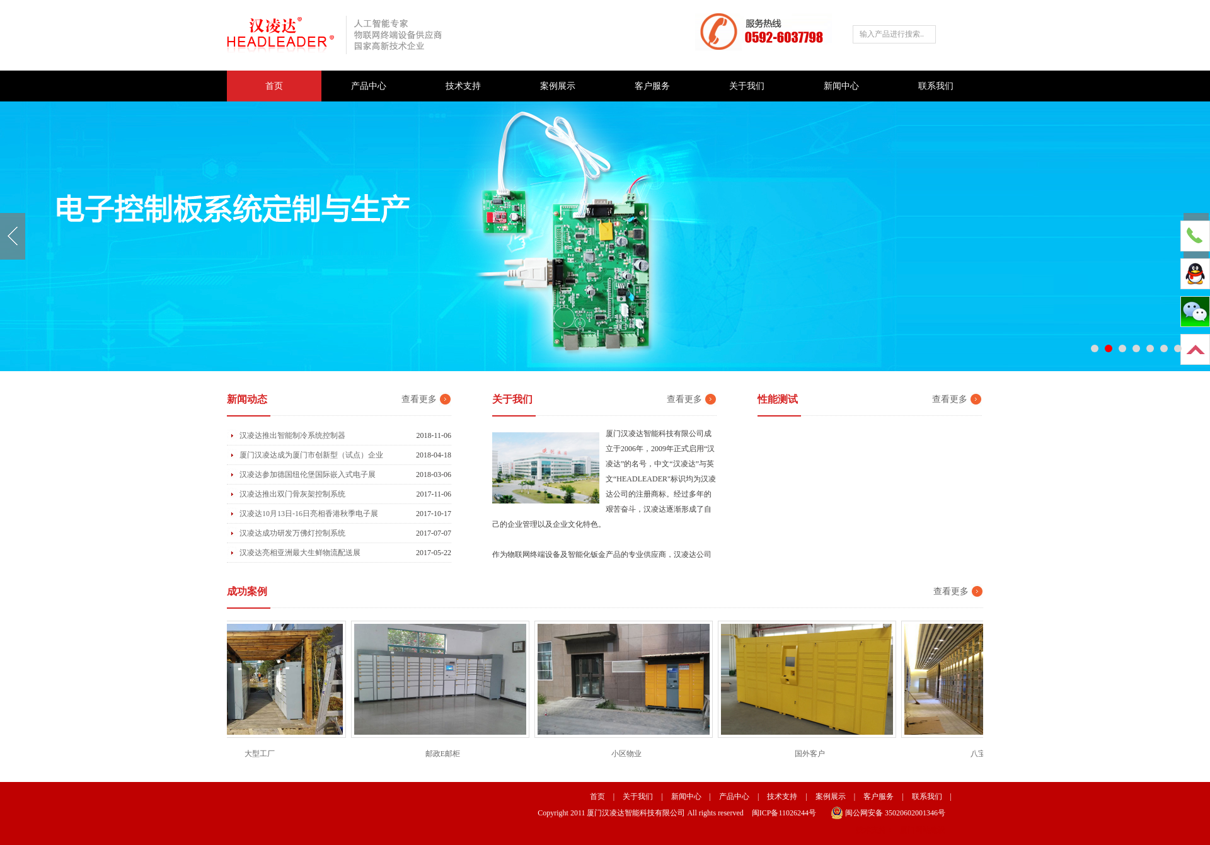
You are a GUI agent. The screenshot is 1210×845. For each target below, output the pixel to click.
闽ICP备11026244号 (784, 812)
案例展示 (557, 86)
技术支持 (463, 86)
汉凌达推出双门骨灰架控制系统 (292, 494)
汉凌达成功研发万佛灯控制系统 (292, 533)
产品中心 (368, 86)
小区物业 (628, 753)
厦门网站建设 (922, 829)
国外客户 (812, 753)
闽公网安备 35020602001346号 (888, 813)
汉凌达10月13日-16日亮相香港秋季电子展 (308, 513)
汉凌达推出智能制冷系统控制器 (292, 435)
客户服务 (652, 86)
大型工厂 (261, 753)
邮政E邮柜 (444, 753)
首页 (274, 86)
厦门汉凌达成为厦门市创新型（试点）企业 (311, 455)
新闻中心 (841, 86)
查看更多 (419, 399)
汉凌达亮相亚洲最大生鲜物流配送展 (299, 552)
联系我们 (936, 86)
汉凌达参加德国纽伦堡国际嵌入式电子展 (307, 474)
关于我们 (746, 86)
